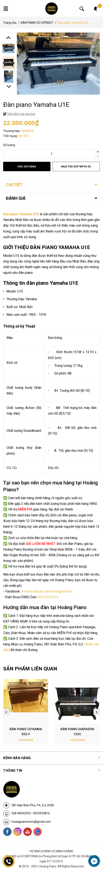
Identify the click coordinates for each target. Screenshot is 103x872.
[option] (51, 49)
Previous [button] (8, 37)
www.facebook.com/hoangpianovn (46, 591)
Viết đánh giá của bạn (21, 114)
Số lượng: (9, 145)
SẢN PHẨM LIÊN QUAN (30, 669)
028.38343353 (21, 813)
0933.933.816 (48, 597)
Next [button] (9, 86)
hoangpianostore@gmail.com (31, 821)
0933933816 (41, 813)
